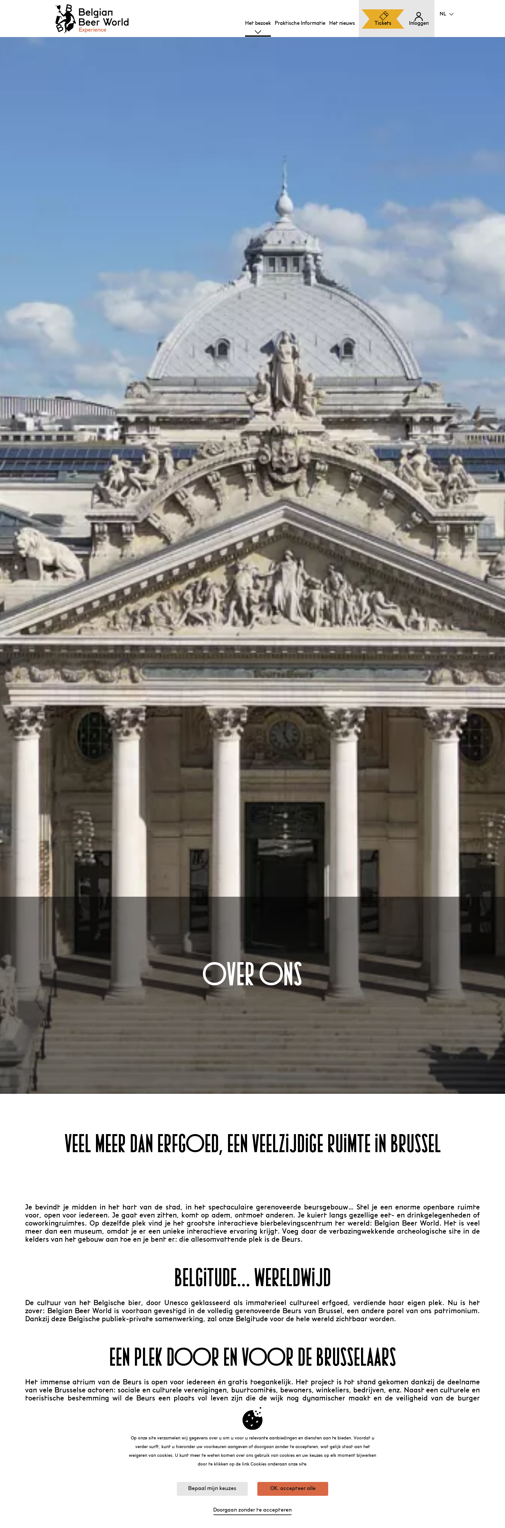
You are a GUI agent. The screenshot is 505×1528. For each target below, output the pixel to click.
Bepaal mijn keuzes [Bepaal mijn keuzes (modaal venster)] (212, 1488)
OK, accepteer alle (293, 1488)
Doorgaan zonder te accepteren (252, 1510)
